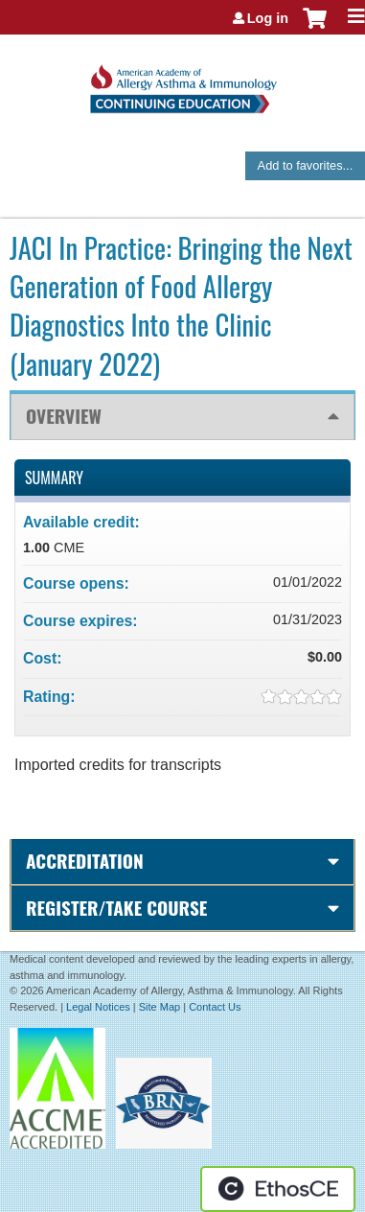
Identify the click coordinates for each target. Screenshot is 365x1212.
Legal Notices (98, 1007)
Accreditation (85, 860)
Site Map (159, 1007)
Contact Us (214, 1007)
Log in (267, 18)
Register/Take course (116, 907)
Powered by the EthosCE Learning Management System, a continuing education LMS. (277, 1189)
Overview (64, 416)
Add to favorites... (306, 165)
